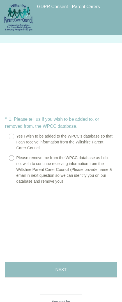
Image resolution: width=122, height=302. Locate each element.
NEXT (60, 269)
